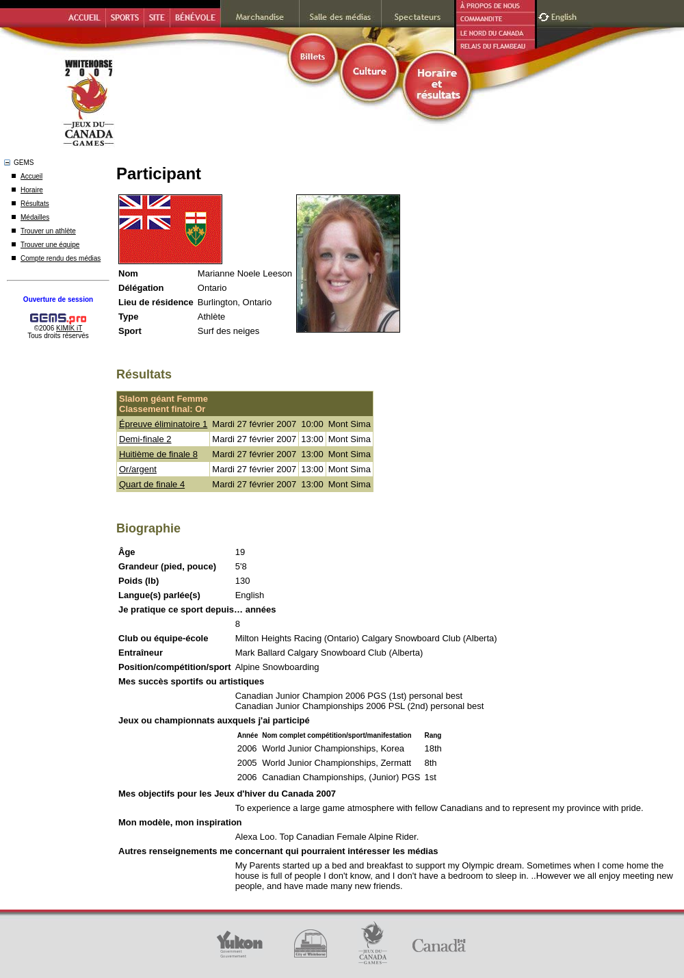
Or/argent (138, 469)
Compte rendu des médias (61, 258)
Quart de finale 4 (152, 484)
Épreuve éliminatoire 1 (163, 424)
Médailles (35, 217)
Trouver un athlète (48, 231)
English (565, 15)
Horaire (32, 190)
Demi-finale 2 (145, 439)
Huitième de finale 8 (158, 454)
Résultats (35, 203)
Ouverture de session (58, 299)
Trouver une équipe (50, 244)
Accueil (31, 176)
